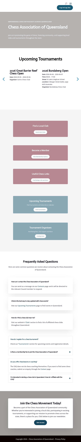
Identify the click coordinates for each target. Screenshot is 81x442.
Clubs (28, 322)
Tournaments (24, 344)
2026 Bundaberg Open (55, 70)
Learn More (19, 85)
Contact (43, 369)
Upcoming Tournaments (27, 306)
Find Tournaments (40, 208)
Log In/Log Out (64, 8)
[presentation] (3, 79)
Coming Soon (40, 235)
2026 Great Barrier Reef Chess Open (23, 72)
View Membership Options (40, 155)
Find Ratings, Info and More (40, 179)
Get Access (40, 423)
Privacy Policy (60, 439)
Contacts (41, 286)
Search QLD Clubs (40, 131)
